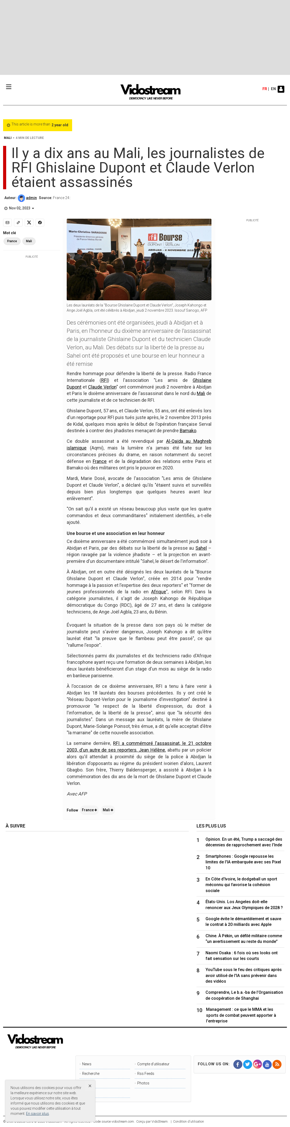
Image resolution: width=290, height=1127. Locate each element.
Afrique (158, 591)
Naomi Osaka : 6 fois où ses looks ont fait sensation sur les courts (242, 955)
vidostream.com (123, 1121)
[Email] (7, 222)
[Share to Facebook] (40, 222)
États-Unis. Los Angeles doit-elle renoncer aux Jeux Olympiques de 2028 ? (244, 904)
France (100, 461)
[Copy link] (18, 222)
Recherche (90, 1073)
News (86, 1064)
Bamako (188, 430)
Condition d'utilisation (188, 1121)
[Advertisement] (145, 37)
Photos (143, 1083)
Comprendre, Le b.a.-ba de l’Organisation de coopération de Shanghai (244, 995)
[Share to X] (29, 222)
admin (31, 198)
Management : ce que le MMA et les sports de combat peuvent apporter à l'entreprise (241, 1015)
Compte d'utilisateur (153, 1064)
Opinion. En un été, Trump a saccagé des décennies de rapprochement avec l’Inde (244, 842)
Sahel (201, 548)
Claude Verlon (102, 387)
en (273, 89)
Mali (201, 393)
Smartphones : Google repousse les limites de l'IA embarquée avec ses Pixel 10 (243, 862)
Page (86, 1083)
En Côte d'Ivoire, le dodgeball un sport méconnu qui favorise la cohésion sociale (241, 885)
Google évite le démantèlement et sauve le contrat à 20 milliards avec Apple (243, 921)
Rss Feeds (145, 1073)
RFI (104, 380)
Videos (87, 1093)
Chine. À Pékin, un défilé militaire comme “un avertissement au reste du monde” (244, 938)
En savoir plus (37, 1114)
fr (264, 89)
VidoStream (159, 1121)
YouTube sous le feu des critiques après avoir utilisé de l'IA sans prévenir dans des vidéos (244, 975)
